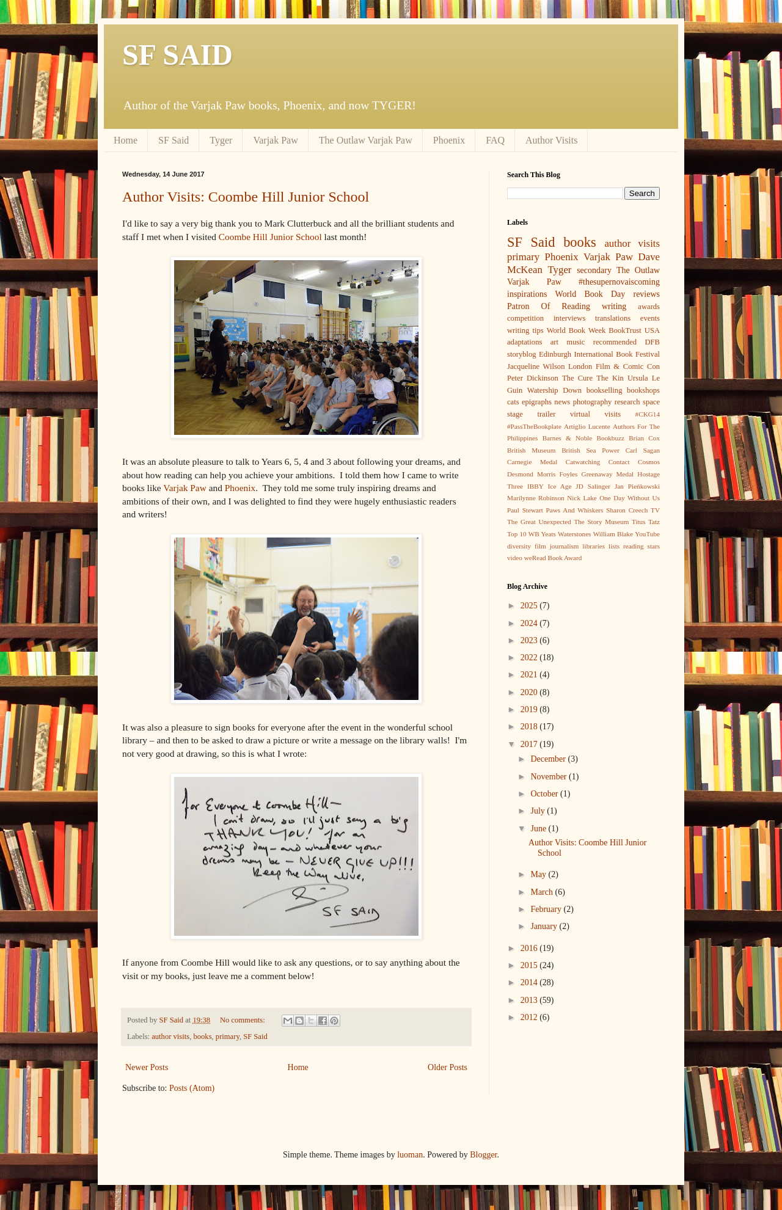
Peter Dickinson (532, 378)
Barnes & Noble (568, 438)
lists (613, 546)
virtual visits (595, 414)
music (575, 342)
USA (652, 330)
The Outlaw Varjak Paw (365, 140)
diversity (519, 546)
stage (515, 414)
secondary (594, 270)
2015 (530, 965)
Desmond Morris (531, 474)
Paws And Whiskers (575, 510)
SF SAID (177, 54)
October (545, 793)
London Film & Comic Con (614, 366)
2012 (530, 1017)
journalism (564, 546)
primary (227, 1036)
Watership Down (554, 390)
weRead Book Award (553, 557)
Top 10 (517, 534)
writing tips (525, 330)
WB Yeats (542, 534)
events (650, 318)
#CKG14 (647, 414)
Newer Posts (146, 1067)
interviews (569, 318)
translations (612, 318)
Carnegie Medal (532, 461)
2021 (530, 674)
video (514, 557)
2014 (530, 982)
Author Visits (551, 140)
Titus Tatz (646, 521)
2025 (530, 605)
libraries (593, 546)
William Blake (613, 534)
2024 (530, 623)
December (549, 759)
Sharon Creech (627, 510)
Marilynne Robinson (536, 497)
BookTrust (624, 330)
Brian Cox (644, 438)
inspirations (527, 294)
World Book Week (576, 330)
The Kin (610, 378)
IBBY (535, 486)
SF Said (173, 140)
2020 (530, 692)
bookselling (604, 390)
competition (525, 318)
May (539, 874)
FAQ (495, 140)
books (202, 1036)
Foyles (569, 474)
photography (592, 402)
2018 (530, 726)
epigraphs (537, 402)
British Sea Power (590, 450)
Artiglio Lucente (587, 426)
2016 (530, 948)
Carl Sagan (643, 450)
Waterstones (574, 534)
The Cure (577, 378)
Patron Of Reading (548, 306)
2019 (530, 709)
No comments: (243, 1020)
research (627, 402)
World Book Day (590, 294)
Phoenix (449, 140)
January (544, 926)
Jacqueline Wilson (536, 366)
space (651, 402)
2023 (530, 640)
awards (649, 306)
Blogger (483, 1154)
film (540, 546)
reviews (646, 294)
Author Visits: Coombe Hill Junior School (245, 197)
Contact (619, 461)
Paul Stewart (525, 510)
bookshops (643, 390)
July (538, 810)
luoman (410, 1154)
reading (633, 546)
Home (125, 140)
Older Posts (447, 1067)
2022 (530, 657)
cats (513, 402)
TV (655, 510)
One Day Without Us (629, 497)
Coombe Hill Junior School (270, 236)
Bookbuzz (610, 438)
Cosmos (649, 461)
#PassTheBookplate (534, 426)
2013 (530, 1000)
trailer (546, 414)
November (549, 776)
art (554, 342)
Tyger (221, 140)
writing (614, 306)
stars (654, 546)
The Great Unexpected (539, 521)
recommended (615, 342)
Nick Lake (582, 497)
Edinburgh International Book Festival (599, 354)
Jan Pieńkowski (637, 486)
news (562, 402)
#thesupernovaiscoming (619, 281)
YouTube (647, 534)
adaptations (524, 342)
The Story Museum (601, 521)
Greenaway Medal (608, 474)
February (546, 909)
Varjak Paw (275, 140)
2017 (530, 744)
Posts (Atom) (191, 1088)
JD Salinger (593, 486)
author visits (170, 1036)
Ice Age (560, 486)
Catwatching (583, 461)
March (542, 892)
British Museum (531, 450)
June (539, 828)
